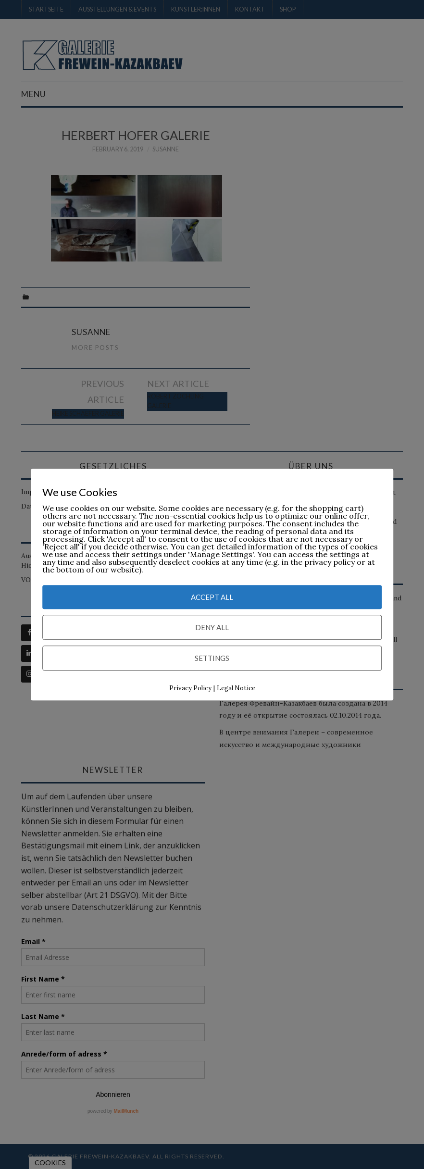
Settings (212, 658)
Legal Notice (236, 688)
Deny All (212, 627)
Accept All (212, 597)
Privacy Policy (190, 688)
